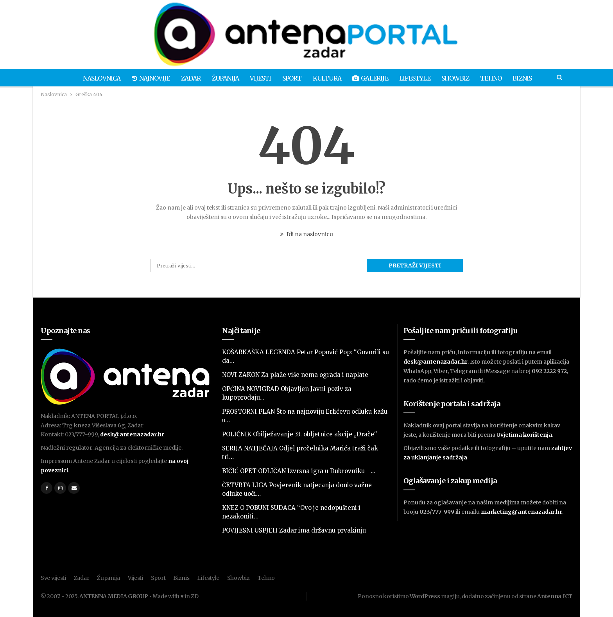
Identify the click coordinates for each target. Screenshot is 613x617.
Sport (291, 78)
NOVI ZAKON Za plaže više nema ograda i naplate (295, 374)
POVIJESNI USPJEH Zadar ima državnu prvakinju (294, 530)
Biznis (528, 78)
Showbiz (459, 78)
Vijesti (258, 78)
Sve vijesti (53, 577)
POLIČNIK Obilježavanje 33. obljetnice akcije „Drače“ (299, 434)
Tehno (496, 78)
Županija (222, 78)
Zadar (187, 78)
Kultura (327, 78)
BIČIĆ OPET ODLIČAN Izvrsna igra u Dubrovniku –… (298, 471)
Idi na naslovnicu (306, 234)
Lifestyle (417, 78)
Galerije (372, 78)
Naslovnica (95, 78)
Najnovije (145, 78)
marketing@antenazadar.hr (521, 511)
